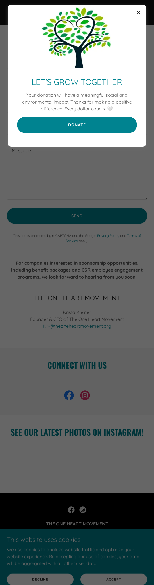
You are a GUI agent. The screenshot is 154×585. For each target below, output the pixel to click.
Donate (77, 124)
